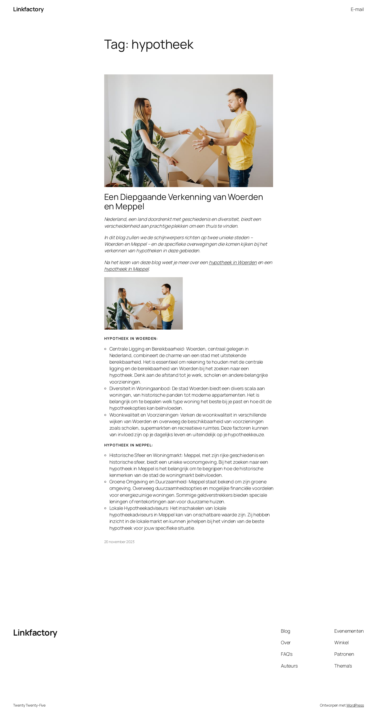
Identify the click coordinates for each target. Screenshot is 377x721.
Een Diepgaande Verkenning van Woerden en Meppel (183, 201)
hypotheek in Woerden (233, 262)
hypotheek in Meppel (126, 269)
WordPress (355, 705)
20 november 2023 (119, 541)
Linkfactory (28, 9)
